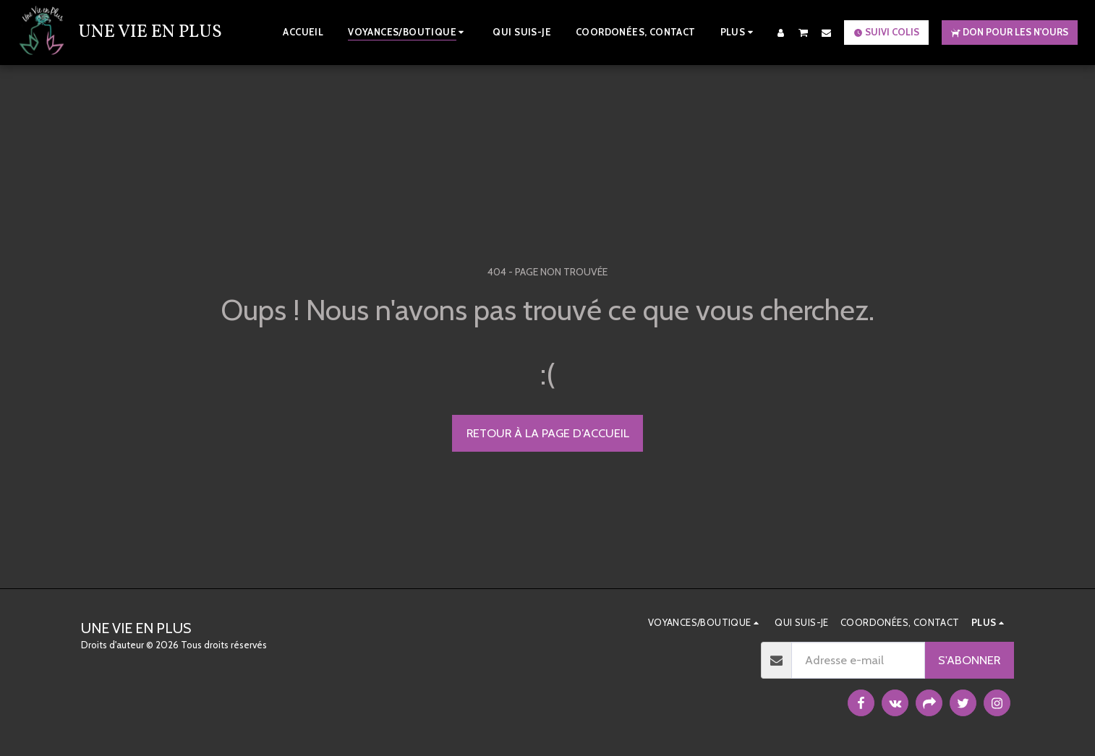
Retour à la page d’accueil (547, 433)
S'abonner (969, 660)
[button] (803, 32)
